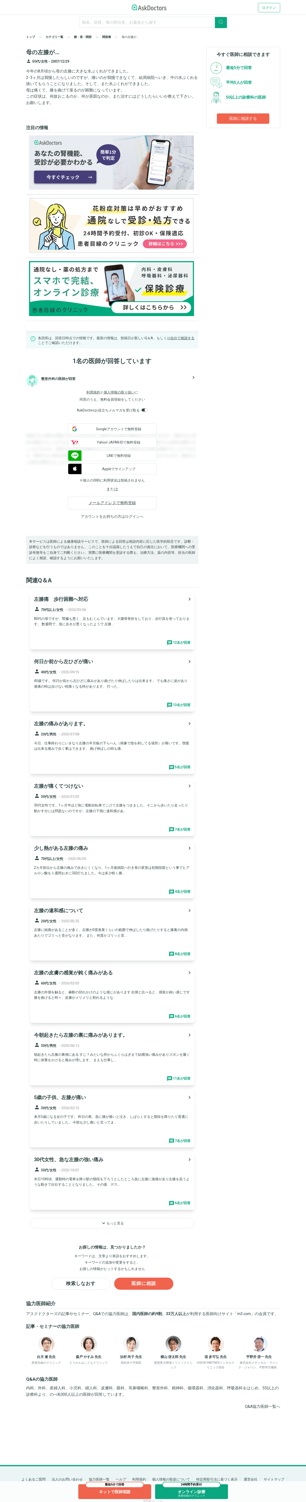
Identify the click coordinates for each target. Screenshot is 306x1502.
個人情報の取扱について (171, 1479)
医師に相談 (144, 1284)
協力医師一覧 (99, 1479)
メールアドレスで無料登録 (112, 503)
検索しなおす (80, 1284)
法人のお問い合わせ (67, 1479)
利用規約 (93, 392)
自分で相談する (182, 338)
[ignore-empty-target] (153, 22)
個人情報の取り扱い (119, 392)
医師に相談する (243, 118)
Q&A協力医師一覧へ (262, 1406)
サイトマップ (274, 1479)
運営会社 (251, 1479)
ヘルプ (121, 1479)
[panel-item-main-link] (112, 620)
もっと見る (112, 1223)
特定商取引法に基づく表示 (217, 1479)
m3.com (244, 1314)
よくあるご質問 (33, 1479)
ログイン (269, 8)
